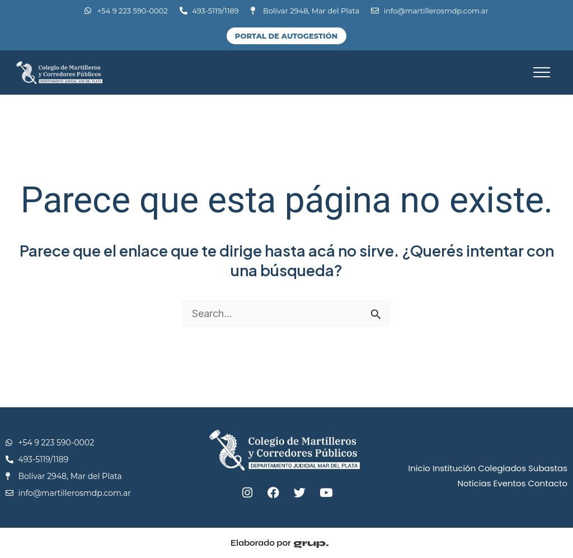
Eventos (510, 483)
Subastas (547, 468)
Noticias (474, 483)
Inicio (419, 468)
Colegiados (502, 468)
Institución (454, 468)
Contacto (547, 483)
